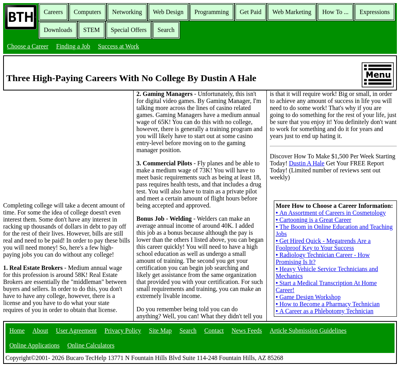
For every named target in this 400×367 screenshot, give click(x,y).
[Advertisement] (66, 145)
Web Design (168, 12)
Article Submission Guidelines (308, 330)
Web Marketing (291, 12)
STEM (91, 30)
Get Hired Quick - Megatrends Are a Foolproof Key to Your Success (323, 244)
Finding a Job (73, 46)
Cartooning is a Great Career (314, 219)
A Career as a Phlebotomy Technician (324, 311)
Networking (127, 12)
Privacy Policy (123, 330)
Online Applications (34, 345)
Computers (87, 12)
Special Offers (129, 30)
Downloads (58, 30)
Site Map (160, 330)
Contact (214, 330)
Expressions (374, 12)
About (40, 330)
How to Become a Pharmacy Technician (328, 304)
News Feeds (247, 330)
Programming (212, 12)
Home (17, 330)
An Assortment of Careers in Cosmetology (331, 212)
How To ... (335, 12)
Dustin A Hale (307, 163)
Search (166, 30)
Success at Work (118, 46)
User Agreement (76, 330)
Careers (53, 12)
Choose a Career (27, 46)
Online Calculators (90, 345)
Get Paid (251, 12)
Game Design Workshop (308, 297)
